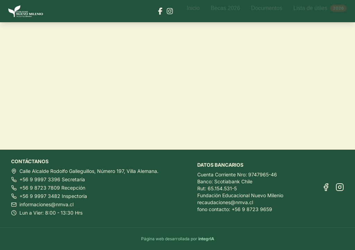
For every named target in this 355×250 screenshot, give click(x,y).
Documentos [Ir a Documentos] (266, 11)
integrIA (206, 238)
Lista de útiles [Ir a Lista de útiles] (320, 11)
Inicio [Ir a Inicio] (193, 11)
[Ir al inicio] (28, 11)
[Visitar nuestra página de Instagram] (170, 11)
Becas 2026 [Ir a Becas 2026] (225, 11)
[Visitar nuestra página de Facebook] (160, 11)
